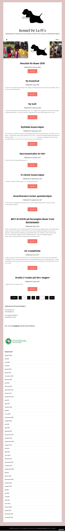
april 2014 (7, 452)
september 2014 (9, 442)
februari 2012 (8, 507)
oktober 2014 (8, 438)
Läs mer (32, 71)
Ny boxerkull (32, 81)
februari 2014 (8, 459)
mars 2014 (7, 455)
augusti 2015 (8, 421)
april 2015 (7, 428)
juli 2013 (7, 473)
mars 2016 (7, 414)
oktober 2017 (8, 393)
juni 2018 (7, 383)
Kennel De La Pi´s (32, 30)
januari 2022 (8, 369)
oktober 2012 (8, 483)
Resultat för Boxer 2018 (32, 63)
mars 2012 (7, 504)
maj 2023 (7, 362)
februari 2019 (8, 380)
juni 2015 (7, 424)
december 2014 (9, 435)
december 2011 (9, 514)
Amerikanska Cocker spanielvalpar (32, 196)
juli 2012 (7, 490)
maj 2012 (7, 497)
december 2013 (9, 462)
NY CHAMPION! (32, 251)
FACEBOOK (16, 326)
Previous (14, 298)
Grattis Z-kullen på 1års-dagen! (32, 278)
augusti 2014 (8, 445)
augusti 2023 (8, 356)
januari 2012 (8, 511)
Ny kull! (32, 104)
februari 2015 (8, 431)
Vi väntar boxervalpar (32, 175)
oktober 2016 (8, 407)
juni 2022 (7, 366)
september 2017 (9, 397)
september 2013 (9, 469)
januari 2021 (8, 373)
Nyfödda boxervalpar (32, 127)
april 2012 (7, 500)
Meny (57, 39)
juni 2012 (7, 493)
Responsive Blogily (42, 528)
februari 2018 (8, 387)
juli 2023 (7, 359)
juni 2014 (7, 449)
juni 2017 (7, 400)
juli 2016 (7, 411)
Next (52, 298)
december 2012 (9, 480)
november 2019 (9, 376)
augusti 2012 (8, 486)
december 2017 (9, 390)
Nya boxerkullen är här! (32, 153)
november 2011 (9, 518)
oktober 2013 (8, 466)
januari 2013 (8, 476)
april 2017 (7, 404)
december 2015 (9, 418)
